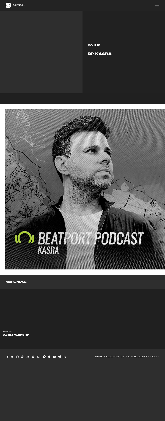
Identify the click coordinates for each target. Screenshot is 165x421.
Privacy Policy (150, 356)
